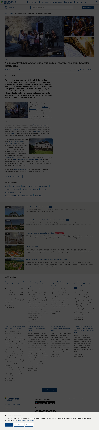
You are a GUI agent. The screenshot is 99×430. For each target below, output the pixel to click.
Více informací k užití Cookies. (26, 420)
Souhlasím (9, 425)
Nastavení (29, 425)
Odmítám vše (19, 425)
